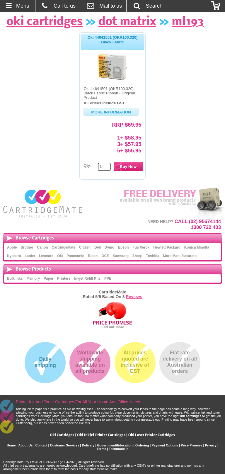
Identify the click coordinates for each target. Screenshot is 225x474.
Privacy (211, 445)
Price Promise (191, 445)
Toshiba (152, 256)
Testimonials (118, 449)
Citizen (85, 247)
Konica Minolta (196, 247)
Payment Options (164, 445)
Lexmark (46, 256)
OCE (105, 256)
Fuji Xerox (140, 247)
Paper (48, 278)
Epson (123, 247)
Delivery (88, 445)
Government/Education (115, 445)
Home (11, 445)
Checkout (216, 6)
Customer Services (64, 445)
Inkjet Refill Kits (87, 278)
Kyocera (14, 256)
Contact (41, 445)
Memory (33, 278)
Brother (27, 247)
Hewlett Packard (166, 247)
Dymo (109, 247)
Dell (97, 247)
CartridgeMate (43, 203)
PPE (107, 278)
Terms (101, 449)
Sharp (137, 256)
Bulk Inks (15, 278)
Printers (63, 278)
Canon (42, 247)
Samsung (121, 256)
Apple (12, 247)
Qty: (87, 165)
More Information (111, 112)
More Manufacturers (180, 256)
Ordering (142, 445)
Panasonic (75, 256)
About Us (25, 445)
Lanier (30, 256)
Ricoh (93, 256)
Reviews (134, 296)
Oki (60, 256)
